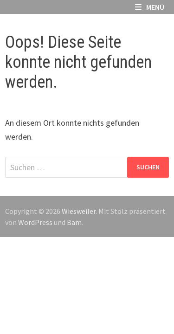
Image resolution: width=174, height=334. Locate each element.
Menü (149, 7)
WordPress (35, 222)
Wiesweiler (79, 211)
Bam (74, 222)
